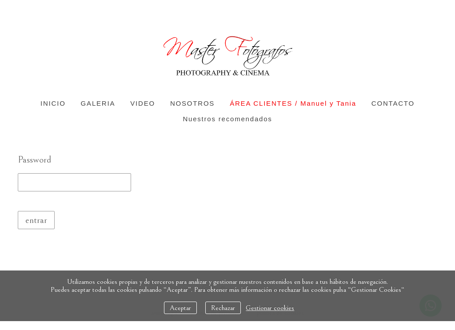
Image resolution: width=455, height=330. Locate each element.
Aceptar (180, 308)
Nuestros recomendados (227, 119)
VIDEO (142, 103)
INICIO (53, 103)
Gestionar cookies (270, 308)
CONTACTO (393, 103)
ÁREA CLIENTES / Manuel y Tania (293, 103)
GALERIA (98, 103)
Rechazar (223, 308)
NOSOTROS (192, 103)
